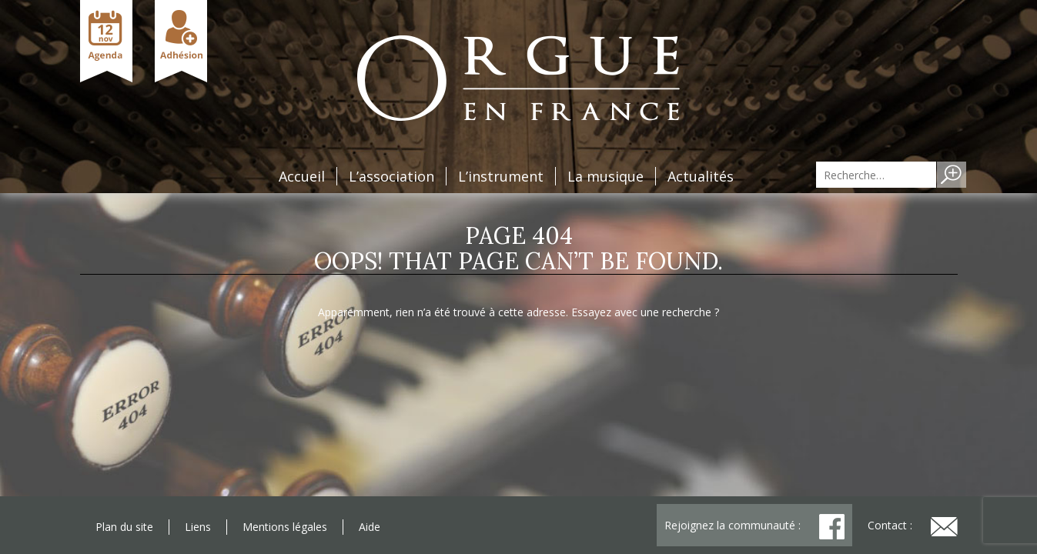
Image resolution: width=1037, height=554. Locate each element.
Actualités (700, 176)
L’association (391, 176)
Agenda (106, 41)
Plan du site (124, 526)
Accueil (302, 176)
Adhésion (181, 41)
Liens (198, 526)
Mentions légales (285, 526)
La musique (605, 176)
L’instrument (501, 176)
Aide (369, 526)
